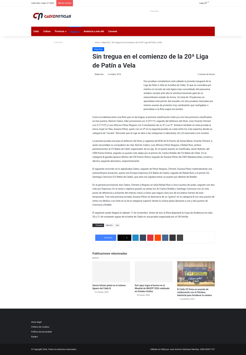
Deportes (74, 32)
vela (117, 225)
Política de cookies (40, 327)
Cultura (47, 31)
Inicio (96, 42)
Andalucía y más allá (94, 31)
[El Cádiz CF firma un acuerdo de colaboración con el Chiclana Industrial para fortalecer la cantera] (196, 273)
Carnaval (112, 31)
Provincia (59, 31)
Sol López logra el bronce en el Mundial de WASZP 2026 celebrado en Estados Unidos (152, 288)
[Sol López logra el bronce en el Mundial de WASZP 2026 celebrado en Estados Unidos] (153, 271)
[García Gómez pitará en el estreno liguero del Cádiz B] (111, 271)
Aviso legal (36, 322)
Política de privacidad (41, 331)
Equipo (34, 336)
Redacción (99, 74)
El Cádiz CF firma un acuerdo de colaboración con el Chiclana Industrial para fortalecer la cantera (194, 292)
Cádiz (36, 31)
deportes (109, 225)
